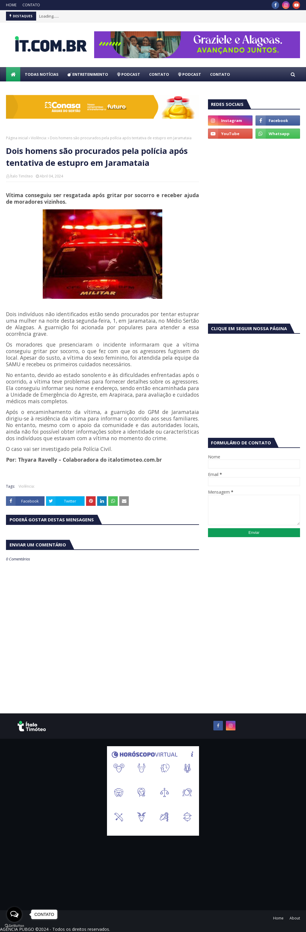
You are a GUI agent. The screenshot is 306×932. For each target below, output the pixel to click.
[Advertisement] (254, 185)
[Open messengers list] (14, 914)
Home (278, 918)
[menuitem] (13, 74)
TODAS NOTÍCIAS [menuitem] (42, 74)
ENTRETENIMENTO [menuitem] (88, 74)
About (295, 918)
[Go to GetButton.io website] (14, 926)
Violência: (39, 137)
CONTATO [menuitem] (159, 74)
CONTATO (31, 4)
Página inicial (17, 137)
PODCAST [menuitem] (128, 74)
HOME (11, 4)
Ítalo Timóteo (21, 176)
